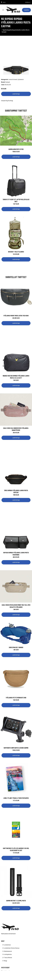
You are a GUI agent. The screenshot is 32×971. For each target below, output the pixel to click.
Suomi (4, 2)
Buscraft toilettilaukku (16, 252)
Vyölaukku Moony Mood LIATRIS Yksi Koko (16, 316)
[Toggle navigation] (3, 9)
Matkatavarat (8, 951)
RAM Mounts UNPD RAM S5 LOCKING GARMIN (16, 748)
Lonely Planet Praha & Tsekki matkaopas (16, 798)
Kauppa (26, 10)
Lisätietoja (16, 94)
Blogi (5, 961)
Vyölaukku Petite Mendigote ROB (16, 698)
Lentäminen (7, 945)
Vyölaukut (21, 79)
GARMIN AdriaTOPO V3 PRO (16, 149)
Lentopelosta (8, 954)
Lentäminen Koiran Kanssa (11, 948)
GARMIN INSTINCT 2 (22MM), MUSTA (16, 901)
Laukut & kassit (12, 79)
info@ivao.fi (27, 2)
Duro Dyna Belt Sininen (16, 647)
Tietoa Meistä (8, 957)
